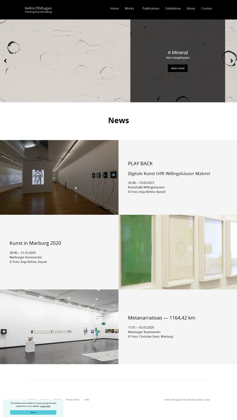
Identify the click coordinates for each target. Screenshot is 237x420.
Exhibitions (173, 8)
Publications (150, 8)
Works (129, 8)
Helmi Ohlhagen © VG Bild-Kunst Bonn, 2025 (187, 399)
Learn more (45, 406)
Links (86, 399)
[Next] (231, 61)
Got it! (33, 412)
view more (178, 68)
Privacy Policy (72, 399)
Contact (206, 8)
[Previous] (5, 61)
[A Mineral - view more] (118, 60)
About (191, 8)
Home (114, 8)
